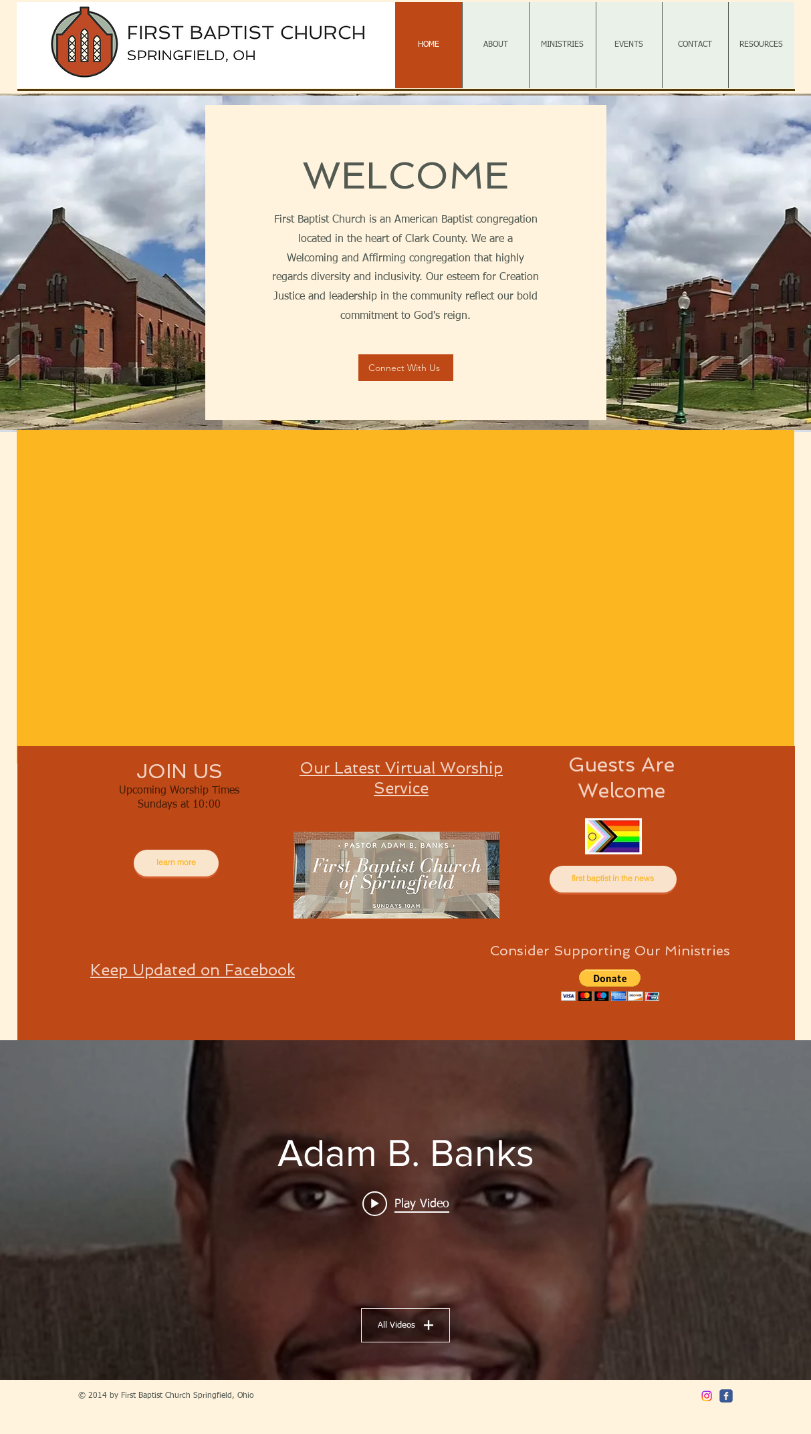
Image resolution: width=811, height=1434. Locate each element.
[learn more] (176, 863)
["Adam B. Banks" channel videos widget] (405, 1210)
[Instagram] (706, 1396)
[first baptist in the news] (613, 879)
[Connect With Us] (405, 367)
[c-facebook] (726, 1396)
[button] (405, 596)
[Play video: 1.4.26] (405, 1203)
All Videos (405, 1324)
